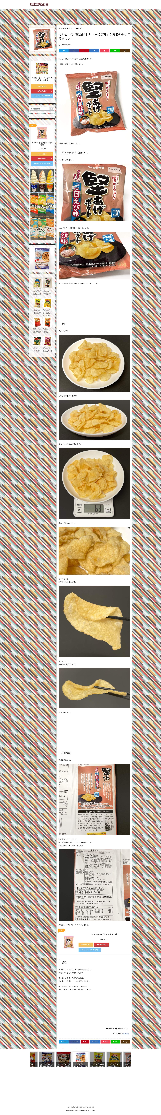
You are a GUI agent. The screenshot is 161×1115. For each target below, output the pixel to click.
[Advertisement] (80, 16)
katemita (126, 1033)
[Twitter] (64, 50)
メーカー (71, 28)
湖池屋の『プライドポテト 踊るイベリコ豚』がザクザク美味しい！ (47, 330)
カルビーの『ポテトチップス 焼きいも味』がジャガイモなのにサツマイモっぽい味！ (47, 350)
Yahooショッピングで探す (89, 950)
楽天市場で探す (102, 944)
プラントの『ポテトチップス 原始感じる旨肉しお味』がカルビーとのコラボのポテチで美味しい (37, 292)
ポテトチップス (123, 1028)
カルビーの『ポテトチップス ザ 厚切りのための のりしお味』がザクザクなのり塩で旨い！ (47, 312)
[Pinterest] (84, 50)
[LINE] (115, 50)
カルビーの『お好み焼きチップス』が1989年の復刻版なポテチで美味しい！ (37, 312)
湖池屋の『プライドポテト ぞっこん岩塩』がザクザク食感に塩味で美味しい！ (37, 331)
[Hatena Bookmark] (94, 50)
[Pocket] (104, 50)
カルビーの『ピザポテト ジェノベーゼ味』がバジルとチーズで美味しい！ (37, 350)
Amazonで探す (86, 944)
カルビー (80, 28)
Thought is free (91, 1110)
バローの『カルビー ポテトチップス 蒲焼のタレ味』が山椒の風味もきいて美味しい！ (47, 291)
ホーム (62, 28)
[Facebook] (74, 50)
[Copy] (125, 50)
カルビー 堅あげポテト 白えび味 (103, 934)
